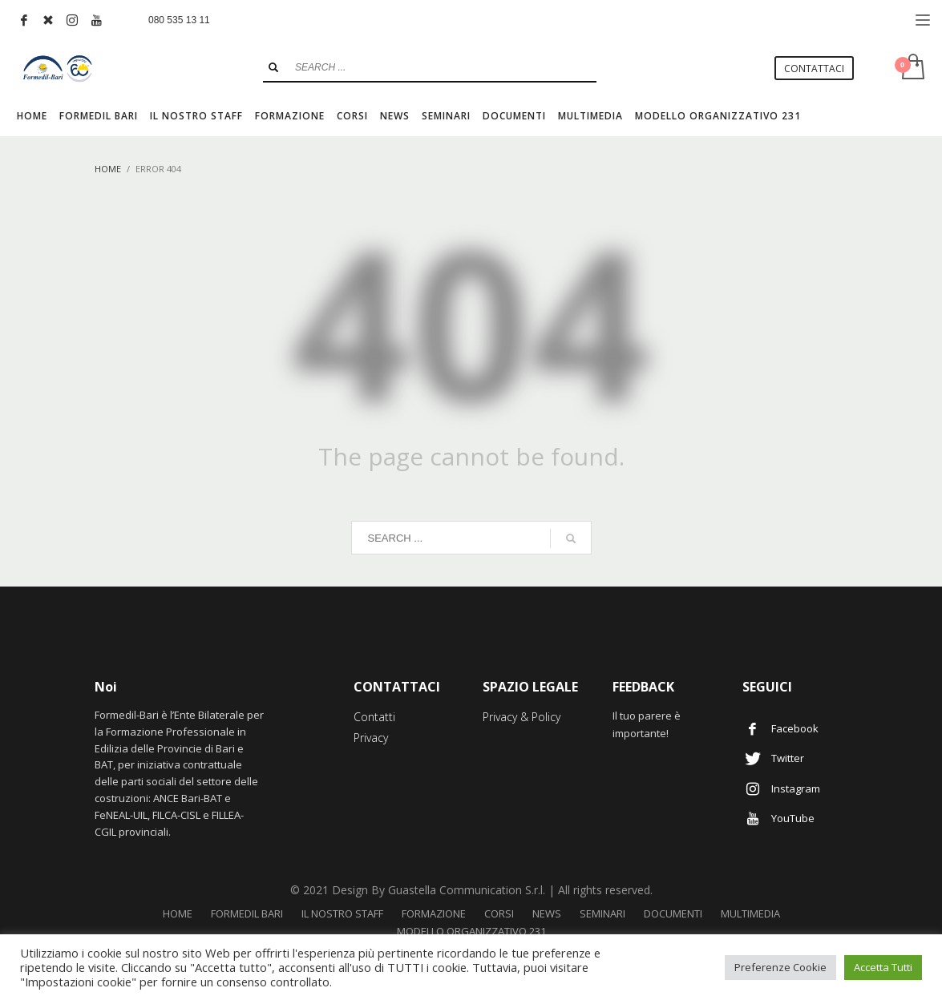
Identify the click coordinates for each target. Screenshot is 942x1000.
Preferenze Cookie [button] (780, 967)
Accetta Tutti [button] (883, 967)
